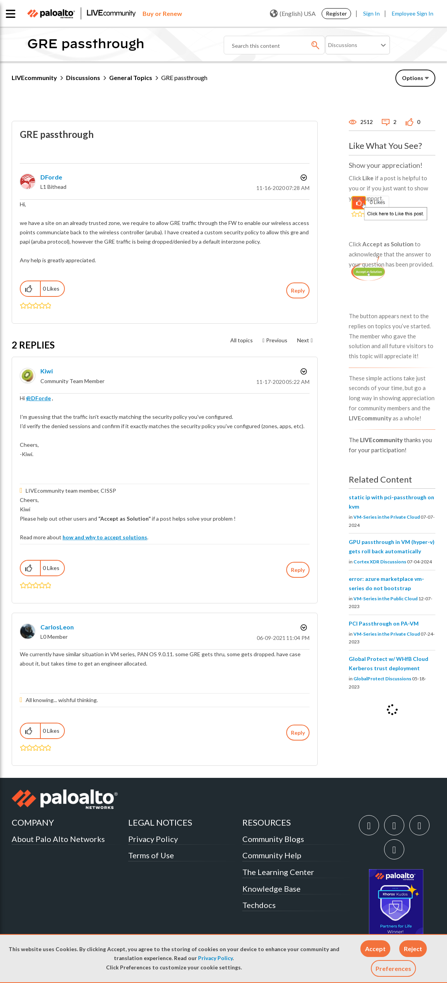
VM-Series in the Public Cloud (385, 598)
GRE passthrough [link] (184, 77)
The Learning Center (278, 872)
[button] (375, 948)
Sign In (371, 13)
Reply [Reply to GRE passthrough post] (298, 290)
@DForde (38, 398)
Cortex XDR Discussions (379, 562)
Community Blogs (273, 839)
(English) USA (293, 13)
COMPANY (33, 822)
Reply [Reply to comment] (298, 569)
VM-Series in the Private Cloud (386, 517)
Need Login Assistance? (400, 98)
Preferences (393, 968)
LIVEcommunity (34, 77)
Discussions (83, 77)
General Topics (130, 77)
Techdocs (259, 905)
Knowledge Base (271, 888)
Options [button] (303, 177)
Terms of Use (151, 855)
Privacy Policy (215, 958)
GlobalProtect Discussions (382, 678)
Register (336, 13)
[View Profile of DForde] (51, 177)
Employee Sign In (412, 13)
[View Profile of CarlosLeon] (57, 627)
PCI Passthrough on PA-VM (384, 623)
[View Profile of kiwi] (46, 371)
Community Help (271, 855)
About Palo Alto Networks (58, 839)
